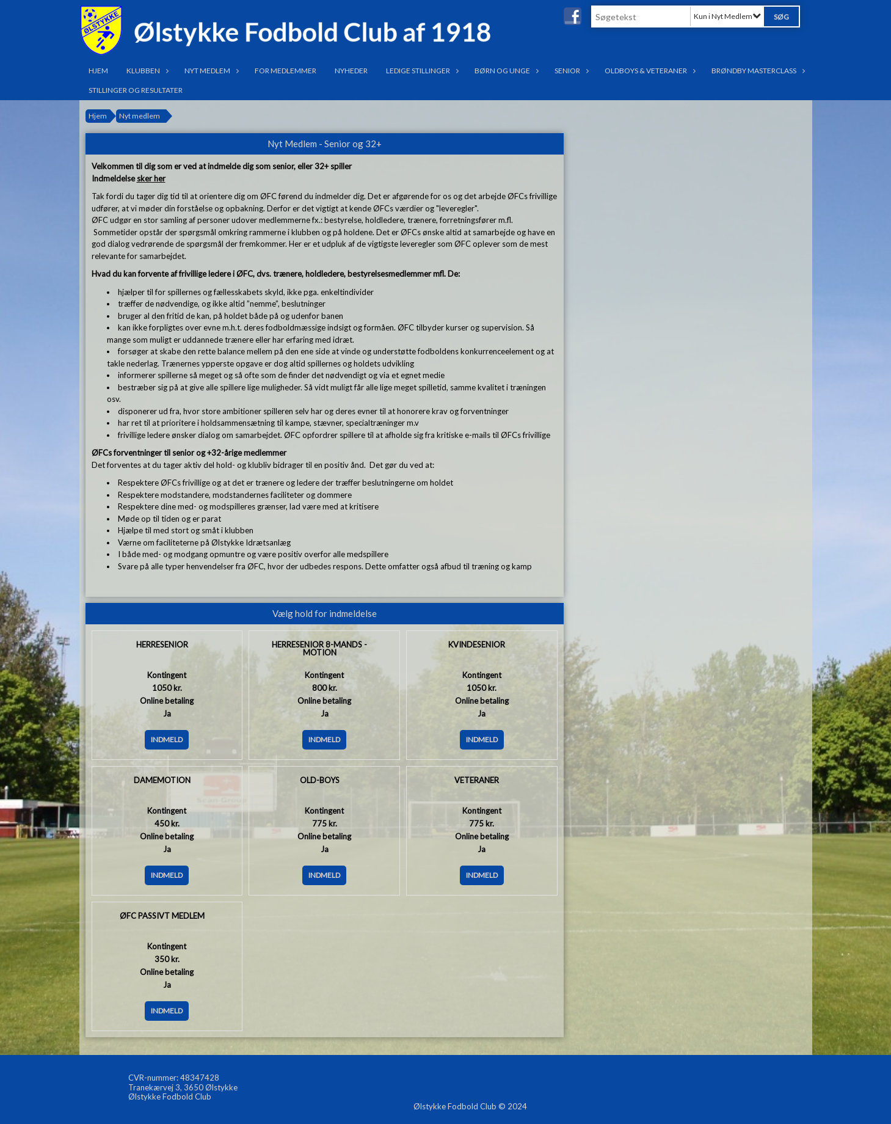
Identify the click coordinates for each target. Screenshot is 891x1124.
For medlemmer (285, 70)
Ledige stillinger (421, 70)
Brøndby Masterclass (756, 70)
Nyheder (351, 70)
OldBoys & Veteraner (649, 70)
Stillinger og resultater (136, 90)
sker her (151, 178)
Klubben (146, 70)
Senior (570, 70)
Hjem (98, 70)
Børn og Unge (505, 70)
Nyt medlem (210, 70)
